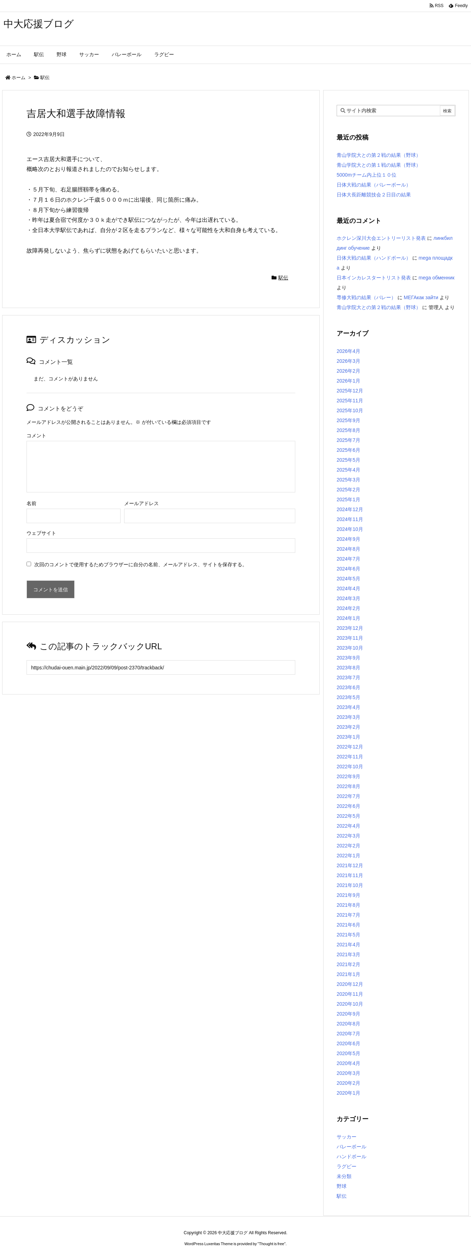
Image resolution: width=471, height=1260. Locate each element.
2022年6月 (348, 806)
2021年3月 (348, 954)
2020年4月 (348, 1063)
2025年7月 (348, 440)
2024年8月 (348, 549)
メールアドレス (141, 503)
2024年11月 (350, 519)
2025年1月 (348, 499)
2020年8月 (348, 1024)
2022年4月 (348, 826)
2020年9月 (348, 1014)
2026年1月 (348, 381)
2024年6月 (348, 569)
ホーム (18, 77)
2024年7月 (348, 559)
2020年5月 (348, 1053)
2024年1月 (348, 618)
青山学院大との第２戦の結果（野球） (379, 155)
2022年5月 (348, 816)
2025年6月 (348, 450)
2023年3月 (348, 717)
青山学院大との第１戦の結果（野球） (379, 165)
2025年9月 (348, 420)
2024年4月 (348, 588)
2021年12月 (350, 865)
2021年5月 (348, 934)
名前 (31, 503)
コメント (36, 435)
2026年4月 (348, 351)
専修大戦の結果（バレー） (366, 297)
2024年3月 (348, 598)
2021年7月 (348, 915)
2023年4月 (348, 707)
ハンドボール (351, 1156)
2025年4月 (348, 470)
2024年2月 (348, 608)
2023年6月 (348, 687)
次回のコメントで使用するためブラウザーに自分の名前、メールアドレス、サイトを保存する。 (140, 564)
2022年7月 (348, 796)
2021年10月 (350, 885)
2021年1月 (348, 974)
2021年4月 (348, 944)
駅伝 (45, 77)
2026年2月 (348, 371)
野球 (342, 1186)
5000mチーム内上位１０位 (366, 175)
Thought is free (271, 1244)
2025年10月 (350, 410)
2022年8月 (348, 786)
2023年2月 (348, 727)
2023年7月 (348, 677)
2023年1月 (348, 737)
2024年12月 (350, 509)
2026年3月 (348, 361)
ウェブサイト (41, 533)
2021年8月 (348, 905)
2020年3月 (348, 1073)
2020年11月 (350, 994)
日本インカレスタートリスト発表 (374, 277)
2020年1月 (348, 1093)
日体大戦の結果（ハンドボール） (374, 258)
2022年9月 (348, 776)
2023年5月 (348, 697)
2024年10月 (350, 529)
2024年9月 (348, 539)
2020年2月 (348, 1083)
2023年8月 (348, 667)
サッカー (346, 1137)
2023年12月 (350, 628)
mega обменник (436, 277)
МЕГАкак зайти (421, 297)
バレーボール (351, 1146)
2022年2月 (348, 845)
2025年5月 (348, 460)
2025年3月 (348, 480)
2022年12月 (350, 747)
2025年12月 (350, 391)
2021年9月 (348, 895)
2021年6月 (348, 925)
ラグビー (346, 1166)
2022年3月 (348, 836)
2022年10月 (350, 766)
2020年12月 (350, 984)
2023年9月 (348, 658)
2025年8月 (348, 430)
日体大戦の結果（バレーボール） (374, 185)
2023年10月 (350, 648)
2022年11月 (350, 756)
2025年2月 (348, 489)
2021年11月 (350, 875)
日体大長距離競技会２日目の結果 (374, 194)
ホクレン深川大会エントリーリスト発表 (381, 238)
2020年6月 (348, 1043)
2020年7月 (348, 1033)
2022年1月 (348, 855)
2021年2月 (348, 964)
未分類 (344, 1176)
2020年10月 (350, 1004)
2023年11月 (350, 638)
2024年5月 (348, 578)
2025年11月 (350, 400)
